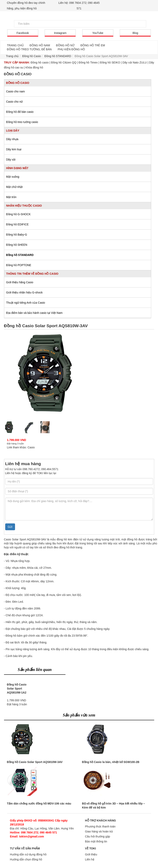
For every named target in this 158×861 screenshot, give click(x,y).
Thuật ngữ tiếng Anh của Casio (25, 302)
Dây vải (11, 159)
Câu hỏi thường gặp (97, 836)
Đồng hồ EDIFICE (17, 224)
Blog (135, 33)
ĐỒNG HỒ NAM (40, 45)
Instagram (60, 33)
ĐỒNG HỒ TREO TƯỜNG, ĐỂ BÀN (29, 49)
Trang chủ (12, 56)
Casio (31, 447)
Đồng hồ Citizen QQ (63, 62)
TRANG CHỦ (15, 45)
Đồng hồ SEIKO (110, 62)
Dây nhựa (12, 139)
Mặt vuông (12, 176)
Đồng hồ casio (40, 62)
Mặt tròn (11, 197)
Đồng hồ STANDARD (20, 255)
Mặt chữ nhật (14, 186)
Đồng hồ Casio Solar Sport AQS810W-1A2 (17, 688)
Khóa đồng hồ (34, 67)
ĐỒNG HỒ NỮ (65, 45)
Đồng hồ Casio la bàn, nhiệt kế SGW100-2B (110, 762)
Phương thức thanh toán (100, 826)
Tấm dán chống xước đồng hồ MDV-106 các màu (39, 803)
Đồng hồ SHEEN (16, 244)
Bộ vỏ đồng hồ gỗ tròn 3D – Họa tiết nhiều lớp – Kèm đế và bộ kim (113, 805)
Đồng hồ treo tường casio (22, 122)
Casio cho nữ (14, 101)
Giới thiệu (91, 854)
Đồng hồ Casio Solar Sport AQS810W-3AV (35, 762)
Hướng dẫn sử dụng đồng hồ (28, 854)
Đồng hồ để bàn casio (20, 111)
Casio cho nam (15, 91)
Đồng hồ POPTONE (18, 265)
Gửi (10, 526)
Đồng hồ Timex (88, 62)
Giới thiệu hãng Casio (19, 282)
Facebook (23, 33)
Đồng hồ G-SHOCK (18, 214)
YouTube (97, 33)
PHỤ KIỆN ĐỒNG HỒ (71, 49)
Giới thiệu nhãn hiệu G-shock (24, 292)
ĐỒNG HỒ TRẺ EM (93, 45)
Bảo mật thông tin (96, 841)
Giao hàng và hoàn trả (99, 831)
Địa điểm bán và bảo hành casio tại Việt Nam (34, 312)
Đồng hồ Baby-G (16, 234)
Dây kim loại (13, 149)
